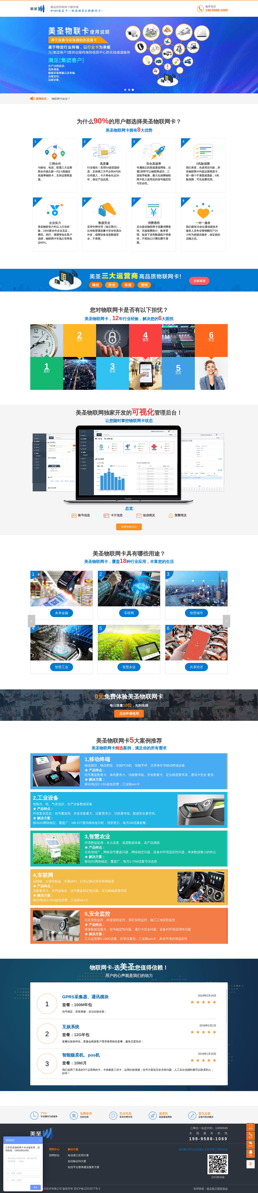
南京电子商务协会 (217, 1149)
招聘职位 (54, 1155)
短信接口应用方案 (78, 1155)
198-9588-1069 (216, 10)
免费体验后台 (129, 526)
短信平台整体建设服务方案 (83, 1167)
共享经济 (196, 667)
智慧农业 (129, 667)
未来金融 (61, 613)
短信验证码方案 (77, 1161)
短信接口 (199, 1149)
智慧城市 (196, 613)
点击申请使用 (129, 713)
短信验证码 (185, 1149)
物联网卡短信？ (61, 98)
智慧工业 (61, 667)
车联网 (129, 613)
